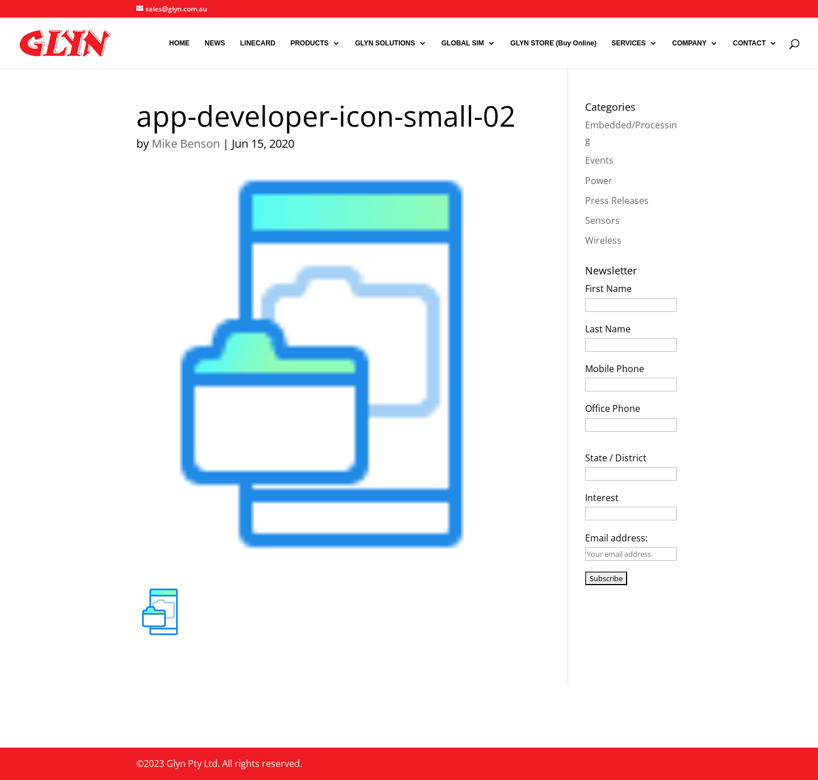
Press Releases (617, 200)
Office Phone (612, 408)
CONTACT (749, 43)
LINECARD (258, 43)
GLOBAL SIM (462, 43)
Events (599, 160)
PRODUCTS (309, 43)
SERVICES (628, 43)
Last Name (608, 329)
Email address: (616, 538)
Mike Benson (186, 143)
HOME (179, 43)
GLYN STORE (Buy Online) (553, 43)
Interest (602, 497)
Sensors (602, 220)
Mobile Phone (614, 368)
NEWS (214, 43)
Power (598, 180)
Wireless (603, 240)
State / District (615, 458)
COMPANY (689, 43)
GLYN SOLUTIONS (385, 43)
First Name (608, 288)
